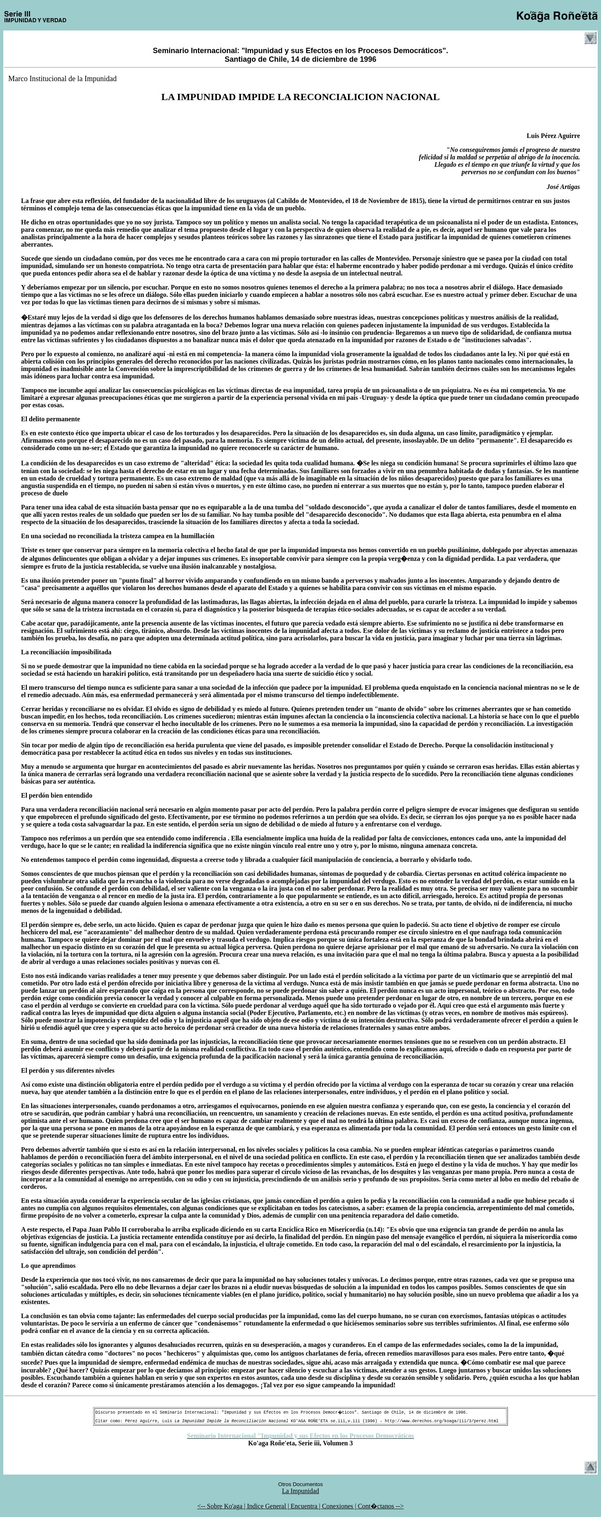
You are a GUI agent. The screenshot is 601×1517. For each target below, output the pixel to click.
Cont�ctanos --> (381, 1506)
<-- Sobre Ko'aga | (222, 1506)
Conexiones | (340, 1506)
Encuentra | (306, 1506)
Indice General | (269, 1506)
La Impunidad (300, 1490)
